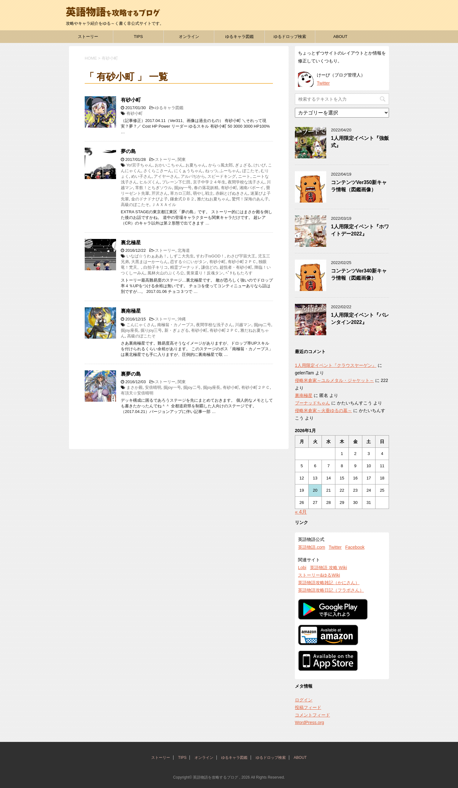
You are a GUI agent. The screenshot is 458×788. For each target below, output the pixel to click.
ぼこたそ (250, 170)
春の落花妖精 (206, 187)
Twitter (323, 83)
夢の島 (128, 151)
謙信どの (209, 267)
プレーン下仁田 (176, 182)
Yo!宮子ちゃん (139, 165)
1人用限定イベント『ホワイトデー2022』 (360, 230)
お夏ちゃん (195, 165)
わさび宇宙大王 (241, 256)
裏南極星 (131, 311)
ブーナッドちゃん (312, 402)
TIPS (138, 36)
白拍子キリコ (155, 267)
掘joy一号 (183, 187)
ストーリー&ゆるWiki (319, 575)
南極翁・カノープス (175, 324)
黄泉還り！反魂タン (204, 273)
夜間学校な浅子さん (246, 182)
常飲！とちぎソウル (153, 187)
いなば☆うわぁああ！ (146, 256)
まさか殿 (134, 387)
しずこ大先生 (181, 256)
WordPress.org (309, 722)
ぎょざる (243, 165)
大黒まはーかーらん (149, 261)
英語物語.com (311, 547)
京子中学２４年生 (209, 182)
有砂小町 (131, 100)
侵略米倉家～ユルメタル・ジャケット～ (334, 380)
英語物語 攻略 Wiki (328, 567)
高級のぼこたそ (135, 204)
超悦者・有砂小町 (236, 267)
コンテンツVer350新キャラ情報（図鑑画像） (359, 186)
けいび (259, 165)
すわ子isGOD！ (210, 256)
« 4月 (301, 512)
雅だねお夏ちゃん (213, 199)
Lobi (302, 567)
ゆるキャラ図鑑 (239, 36)
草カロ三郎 (180, 193)
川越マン (243, 324)
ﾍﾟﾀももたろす (239, 273)
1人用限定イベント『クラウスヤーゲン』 (335, 365)
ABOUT (340, 36)
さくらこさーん (157, 170)
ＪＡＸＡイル (164, 204)
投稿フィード (308, 707)
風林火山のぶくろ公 (165, 273)
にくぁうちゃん (188, 170)
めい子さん (141, 176)
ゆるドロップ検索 (290, 36)
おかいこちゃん (169, 165)
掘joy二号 (262, 324)
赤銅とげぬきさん (232, 193)
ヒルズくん (149, 182)
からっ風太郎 (220, 165)
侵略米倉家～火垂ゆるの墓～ (323, 410)
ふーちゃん (230, 170)
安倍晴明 (153, 387)
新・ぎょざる (176, 330)
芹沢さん (160, 193)
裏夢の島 (131, 374)
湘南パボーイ (251, 187)
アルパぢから (193, 176)
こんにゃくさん (140, 324)
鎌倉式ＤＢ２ (182, 199)
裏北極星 (131, 242)
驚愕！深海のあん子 (250, 199)
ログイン (303, 699)
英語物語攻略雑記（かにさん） (328, 582)
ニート (244, 176)
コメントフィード (312, 714)
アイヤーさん (166, 176)
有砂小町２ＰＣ (242, 261)
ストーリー (88, 36)
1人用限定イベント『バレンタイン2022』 (360, 318)
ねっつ (211, 170)
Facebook (354, 547)
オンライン (189, 36)
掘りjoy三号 (151, 330)
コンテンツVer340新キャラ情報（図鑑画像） (359, 274)
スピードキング (221, 176)
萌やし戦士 (203, 193)
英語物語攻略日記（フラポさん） (331, 590)
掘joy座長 (129, 330)
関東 (182, 159)
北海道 (184, 250)
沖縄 (182, 319)
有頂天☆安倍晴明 (137, 393)
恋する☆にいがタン (188, 261)
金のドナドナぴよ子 (149, 199)
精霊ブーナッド (184, 267)
